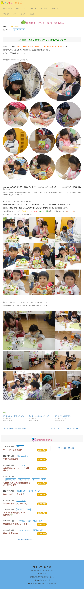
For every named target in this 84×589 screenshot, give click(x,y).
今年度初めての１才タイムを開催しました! (16, 469)
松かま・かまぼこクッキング (39, 416)
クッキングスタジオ (24, 530)
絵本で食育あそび (10, 533)
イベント (33, 8)
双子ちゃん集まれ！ (24, 456)
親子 (28, 509)
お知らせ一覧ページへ (25, 539)
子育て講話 (21, 521)
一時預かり (54, 8)
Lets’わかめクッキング (13, 494)
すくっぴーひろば (66, 448)
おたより (33, 14)
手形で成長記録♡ (10, 459)
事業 (43, 480)
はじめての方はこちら (11, 8)
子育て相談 (43, 8)
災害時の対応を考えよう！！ (15, 524)
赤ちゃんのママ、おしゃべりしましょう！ (65, 428)
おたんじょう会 (24, 480)
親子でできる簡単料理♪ (63, 416)
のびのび (20, 509)
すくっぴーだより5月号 (13, 450)
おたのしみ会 (10, 480)
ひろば (24, 8)
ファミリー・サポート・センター (14, 14)
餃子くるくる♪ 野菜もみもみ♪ (13, 416)
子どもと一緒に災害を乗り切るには (16, 428)
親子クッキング (19, 30)
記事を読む (42, 450)
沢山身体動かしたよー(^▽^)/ (15, 504)
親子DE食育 (21, 491)
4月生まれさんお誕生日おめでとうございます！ (16, 484)
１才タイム (21, 465)
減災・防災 (32, 521)
